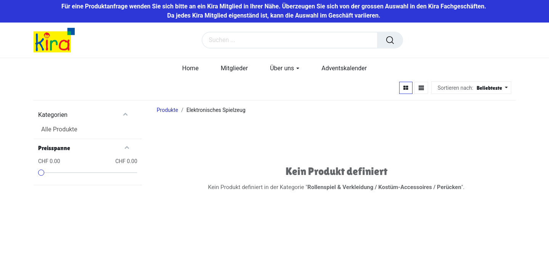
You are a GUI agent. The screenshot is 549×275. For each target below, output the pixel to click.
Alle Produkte (59, 129)
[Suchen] (390, 40)
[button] (491, 88)
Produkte (167, 110)
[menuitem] (190, 68)
